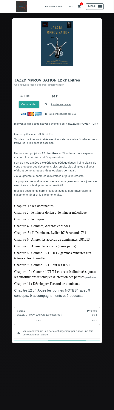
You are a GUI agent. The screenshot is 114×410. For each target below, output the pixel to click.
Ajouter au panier (61, 104)
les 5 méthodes (53, 6)
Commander (29, 104)
